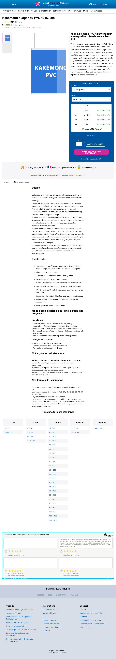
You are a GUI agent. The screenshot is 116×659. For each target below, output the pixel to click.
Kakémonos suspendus (20, 181)
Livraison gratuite (34, 27)
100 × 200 (75, 427)
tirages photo (9, 11)
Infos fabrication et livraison (90, 614)
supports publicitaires (80, 11)
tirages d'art (24, 11)
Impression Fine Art (13, 607)
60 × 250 (52, 464)
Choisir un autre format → (91, 83)
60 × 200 (52, 460)
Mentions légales (49, 607)
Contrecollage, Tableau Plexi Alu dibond (20, 624)
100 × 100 (30, 435)
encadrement (46, 11)
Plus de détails (22, 573)
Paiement (83, 611)
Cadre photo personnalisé (15, 620)
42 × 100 (52, 431)
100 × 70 (52, 506)
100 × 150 (8, 427)
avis (18, 22)
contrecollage (61, 11)
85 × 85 (29, 431)
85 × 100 (52, 477)
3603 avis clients (9, 573)
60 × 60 (29, 427)
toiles (35, 11)
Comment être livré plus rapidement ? (46, 174)
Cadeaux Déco (99, 11)
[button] (61, 76)
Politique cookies (49, 614)
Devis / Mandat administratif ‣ (91, 158)
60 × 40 (52, 439)
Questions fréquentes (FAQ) (90, 607)
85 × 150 (52, 485)
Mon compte (84, 621)
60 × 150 (52, 452)
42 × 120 (52, 435)
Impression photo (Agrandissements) (19, 604)
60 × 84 (52, 443)
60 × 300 (52, 468)
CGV (44, 611)
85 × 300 (52, 502)
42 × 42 (29, 422)
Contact (83, 604)
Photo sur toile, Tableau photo (17, 617)
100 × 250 (53, 514)
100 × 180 (53, 510)
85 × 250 (52, 498)
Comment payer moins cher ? (73, 174)
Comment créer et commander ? (92, 618)
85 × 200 (52, 493)
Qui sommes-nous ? (50, 604)
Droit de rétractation (50, 618)
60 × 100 (52, 447)
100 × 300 (97, 422)
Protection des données (51, 621)
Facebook (46, 625)
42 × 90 (52, 427)
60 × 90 (7, 422)
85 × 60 (52, 473)
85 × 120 (52, 481)
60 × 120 (74, 422)
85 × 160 (52, 489)
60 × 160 (52, 456)
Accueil (7, 181)
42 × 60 (52, 422)
